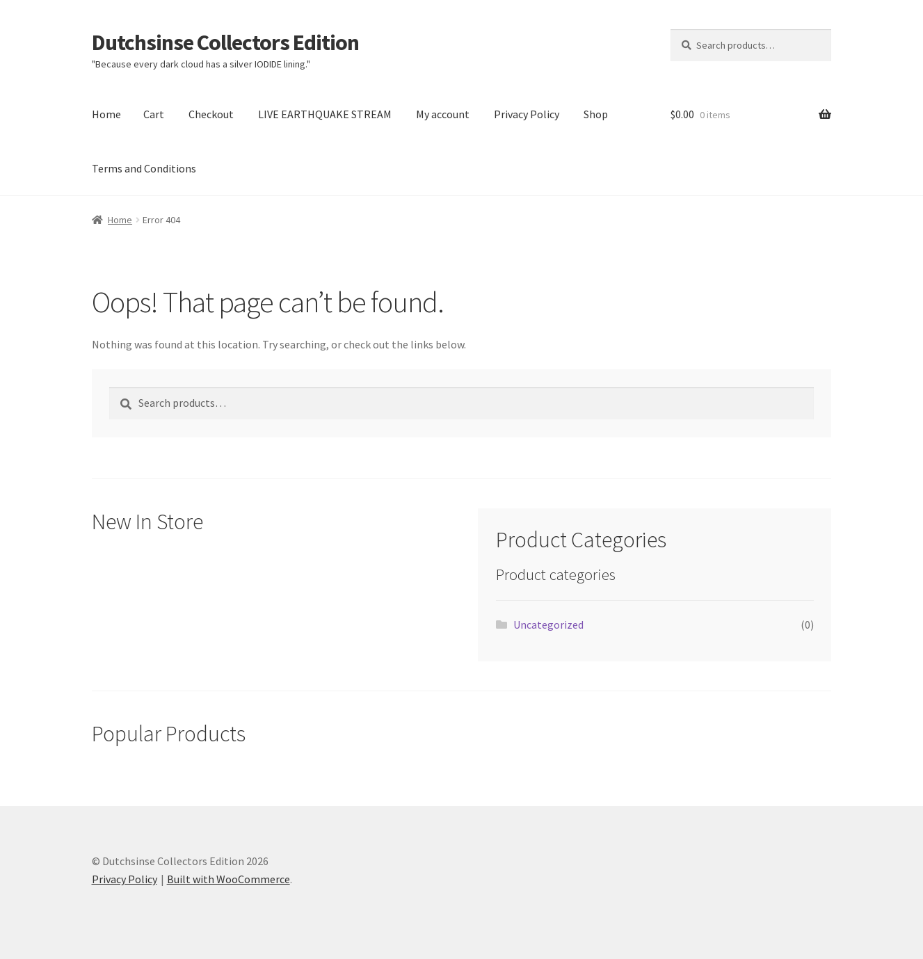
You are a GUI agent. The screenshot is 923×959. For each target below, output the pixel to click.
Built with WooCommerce (228, 879)
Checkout (211, 114)
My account (442, 114)
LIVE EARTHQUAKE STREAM (325, 114)
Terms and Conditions (144, 168)
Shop (596, 114)
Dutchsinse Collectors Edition (225, 42)
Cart (153, 114)
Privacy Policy (526, 114)
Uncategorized (548, 624)
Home (106, 114)
